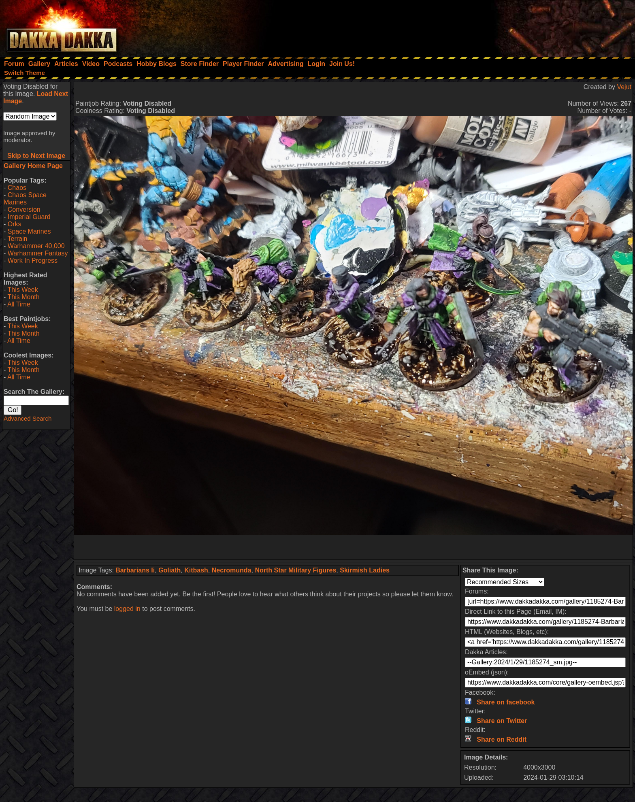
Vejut (624, 86)
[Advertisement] (526, 26)
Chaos (17, 187)
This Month (23, 297)
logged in (127, 608)
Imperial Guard (29, 216)
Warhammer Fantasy (38, 253)
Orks (14, 224)
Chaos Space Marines (25, 198)
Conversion (24, 209)
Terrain (17, 238)
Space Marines (29, 231)
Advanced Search (27, 418)
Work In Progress (33, 260)
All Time (18, 304)
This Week (22, 289)
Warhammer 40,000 (36, 246)
